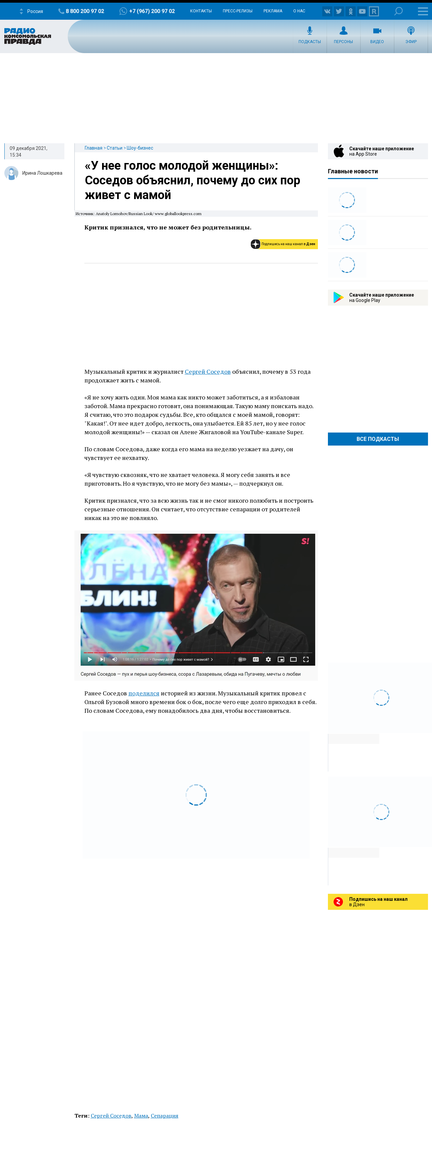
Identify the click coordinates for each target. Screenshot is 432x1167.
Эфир (411, 41)
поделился (143, 693)
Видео (377, 41)
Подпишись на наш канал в (288, 244)
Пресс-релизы (238, 11)
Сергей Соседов (208, 371)
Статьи (114, 148)
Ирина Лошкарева (42, 173)
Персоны (343, 41)
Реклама (273, 11)
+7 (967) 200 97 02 (152, 11)
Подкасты (310, 41)
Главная (93, 148)
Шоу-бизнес (140, 148)
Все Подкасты (378, 439)
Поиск (398, 11)
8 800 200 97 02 (85, 11)
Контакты (201, 11)
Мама (141, 1115)
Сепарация (164, 1115)
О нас (299, 11)
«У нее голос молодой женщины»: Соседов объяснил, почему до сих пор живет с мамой (192, 180)
